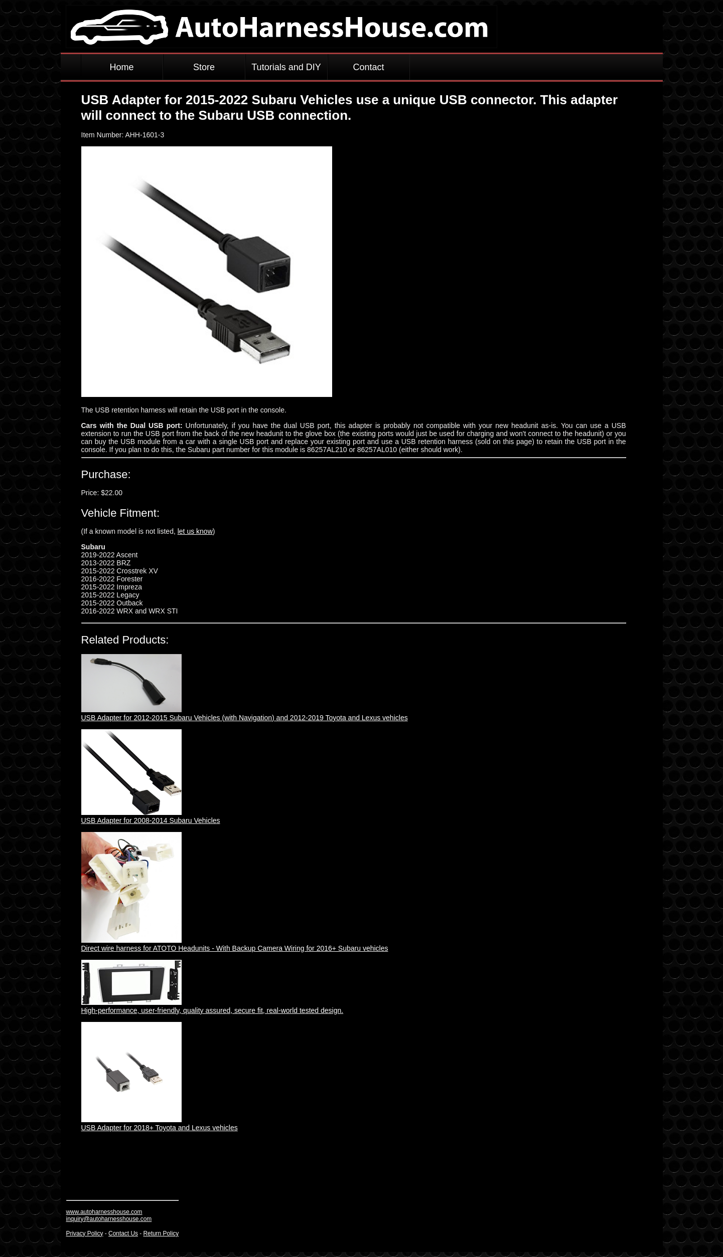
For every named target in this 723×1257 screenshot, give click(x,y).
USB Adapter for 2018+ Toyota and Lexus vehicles (159, 1128)
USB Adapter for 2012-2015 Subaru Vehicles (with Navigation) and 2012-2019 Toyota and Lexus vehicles (244, 718)
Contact (368, 67)
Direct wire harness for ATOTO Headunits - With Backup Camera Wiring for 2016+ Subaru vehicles (234, 948)
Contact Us (123, 1233)
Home (121, 67)
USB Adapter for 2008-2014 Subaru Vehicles (150, 820)
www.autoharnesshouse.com (104, 1211)
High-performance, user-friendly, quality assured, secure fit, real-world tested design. (212, 1010)
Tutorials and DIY (286, 67)
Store (204, 67)
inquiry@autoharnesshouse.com (109, 1218)
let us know (195, 531)
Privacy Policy (84, 1233)
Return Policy (161, 1233)
